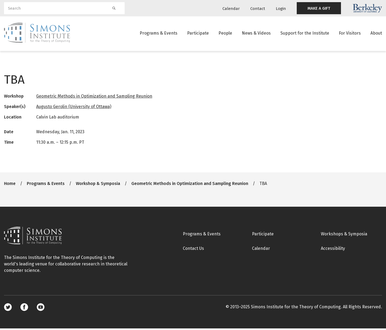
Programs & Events (158, 33)
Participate (198, 33)
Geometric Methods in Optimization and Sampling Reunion (94, 97)
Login (281, 8)
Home (10, 185)
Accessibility (333, 250)
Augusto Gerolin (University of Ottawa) (73, 108)
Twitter (8, 309)
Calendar (231, 8)
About (376, 33)
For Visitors (350, 33)
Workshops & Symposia (344, 235)
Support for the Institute (304, 33)
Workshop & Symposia (98, 185)
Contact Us (193, 250)
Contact (257, 8)
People (225, 33)
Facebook (24, 309)
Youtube (40, 309)
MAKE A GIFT (318, 8)
